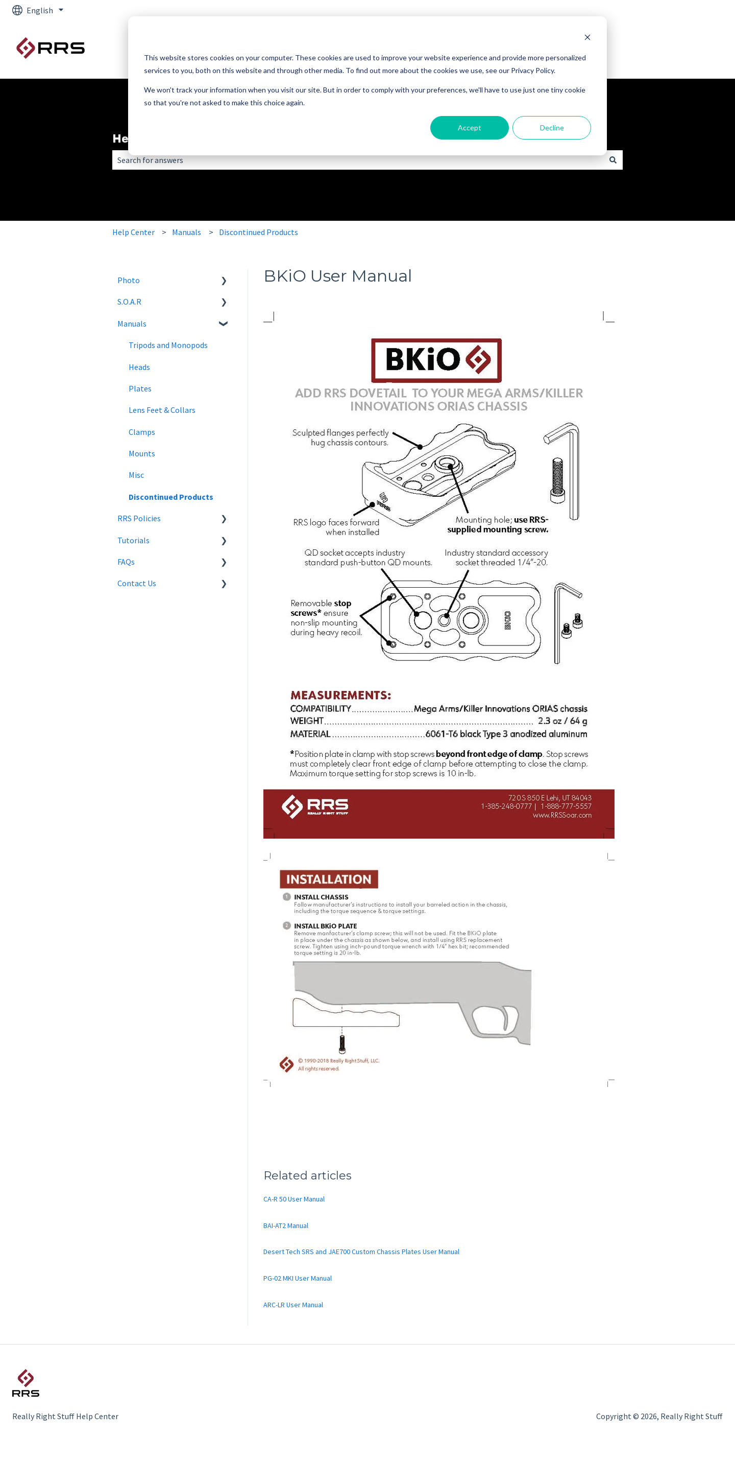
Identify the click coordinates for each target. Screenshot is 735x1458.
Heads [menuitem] (139, 367)
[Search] (613, 160)
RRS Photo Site (686, 49)
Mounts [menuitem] (142, 453)
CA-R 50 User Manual (294, 1199)
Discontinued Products (258, 232)
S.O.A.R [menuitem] (129, 301)
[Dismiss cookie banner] (587, 38)
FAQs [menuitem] (126, 562)
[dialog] (367, 85)
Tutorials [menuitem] (133, 540)
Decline (552, 127)
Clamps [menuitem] (142, 432)
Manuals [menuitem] (131, 323)
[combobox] (357, 160)
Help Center (133, 232)
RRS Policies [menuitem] (139, 518)
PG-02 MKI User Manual (297, 1278)
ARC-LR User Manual (293, 1304)
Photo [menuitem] (128, 280)
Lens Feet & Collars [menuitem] (162, 410)
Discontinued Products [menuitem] (171, 497)
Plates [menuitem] (140, 388)
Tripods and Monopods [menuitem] (168, 345)
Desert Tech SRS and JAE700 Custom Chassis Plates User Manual (361, 1251)
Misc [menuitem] (136, 475)
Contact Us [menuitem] (136, 583)
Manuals (186, 232)
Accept (469, 127)
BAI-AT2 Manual (285, 1225)
